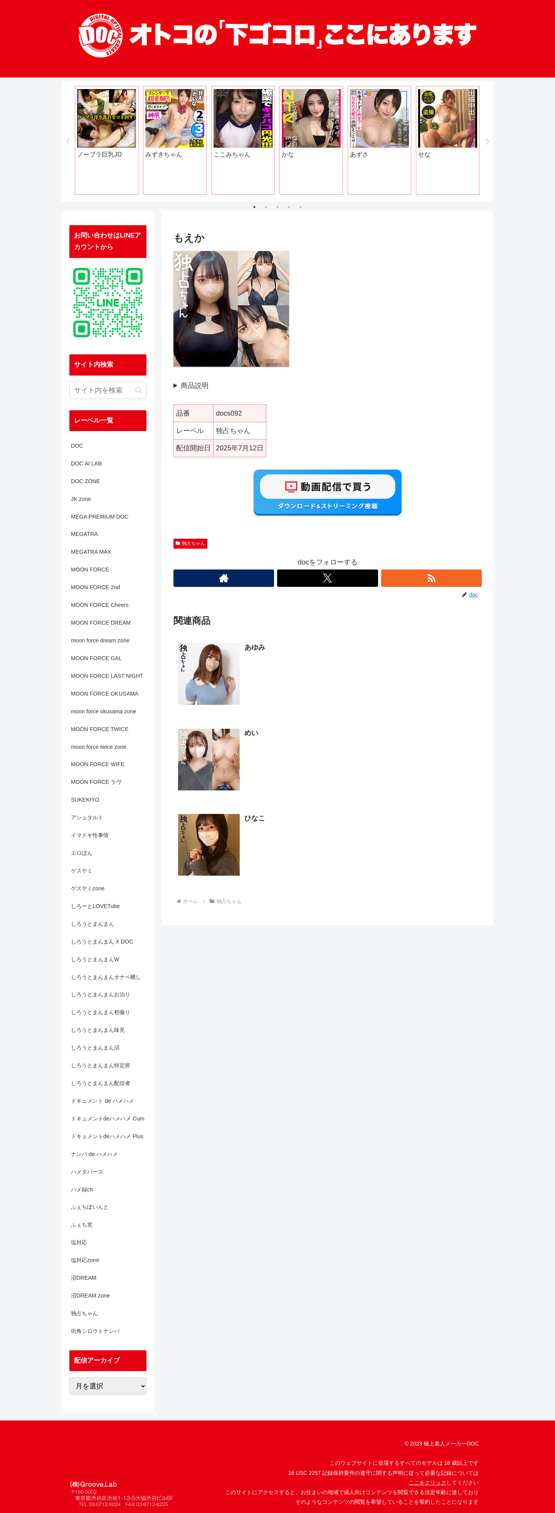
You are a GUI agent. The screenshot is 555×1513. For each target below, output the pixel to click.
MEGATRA (84, 534)
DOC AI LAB (86, 463)
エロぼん (81, 853)
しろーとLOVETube (95, 906)
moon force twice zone (98, 747)
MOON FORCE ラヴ (96, 782)
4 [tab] (289, 207)
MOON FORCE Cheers (100, 605)
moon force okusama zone (103, 711)
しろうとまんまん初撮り (100, 1012)
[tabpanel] (106, 140)
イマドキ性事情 (90, 835)
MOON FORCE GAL (96, 658)
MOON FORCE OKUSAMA (104, 694)
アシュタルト (87, 817)
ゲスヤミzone (87, 888)
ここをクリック (427, 1482)
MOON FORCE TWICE (99, 729)
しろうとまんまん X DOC (102, 941)
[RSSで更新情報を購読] (431, 578)
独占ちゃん (190, 543)
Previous (67, 142)
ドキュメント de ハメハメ (102, 1101)
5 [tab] (300, 207)
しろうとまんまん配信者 (100, 1083)
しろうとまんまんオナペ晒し (106, 977)
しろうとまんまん (92, 924)
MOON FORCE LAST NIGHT (107, 676)
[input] (107, 390)
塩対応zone (85, 1260)
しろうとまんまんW (95, 959)
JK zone (81, 499)
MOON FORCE (90, 569)
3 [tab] (277, 207)
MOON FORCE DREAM (101, 623)
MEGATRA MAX (91, 552)
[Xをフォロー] (327, 578)
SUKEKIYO (85, 800)
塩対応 (79, 1242)
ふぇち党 (81, 1225)
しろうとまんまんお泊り (100, 994)
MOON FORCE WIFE (97, 764)
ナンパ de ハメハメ (94, 1154)
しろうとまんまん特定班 (100, 1065)
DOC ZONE (85, 481)
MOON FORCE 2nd (95, 587)
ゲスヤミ (81, 871)
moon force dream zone (100, 640)
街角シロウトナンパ (95, 1331)
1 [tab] (254, 207)
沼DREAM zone (90, 1295)
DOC (77, 446)
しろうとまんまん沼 (95, 1048)
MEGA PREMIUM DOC (100, 517)
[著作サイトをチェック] (223, 578)
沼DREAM (83, 1278)
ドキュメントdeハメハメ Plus (107, 1136)
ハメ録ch (82, 1189)
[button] (138, 390)
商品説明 (195, 385)
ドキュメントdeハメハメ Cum (107, 1118)
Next (487, 142)
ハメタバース (87, 1172)
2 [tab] (266, 207)
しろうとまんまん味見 (98, 1030)
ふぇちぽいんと (90, 1207)
